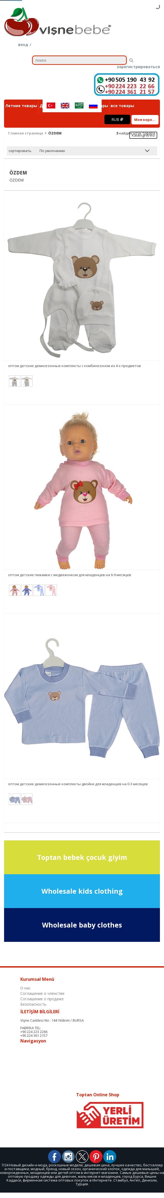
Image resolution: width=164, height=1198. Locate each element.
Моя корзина (146, 119)
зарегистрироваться (138, 67)
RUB (117, 119)
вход (23, 45)
